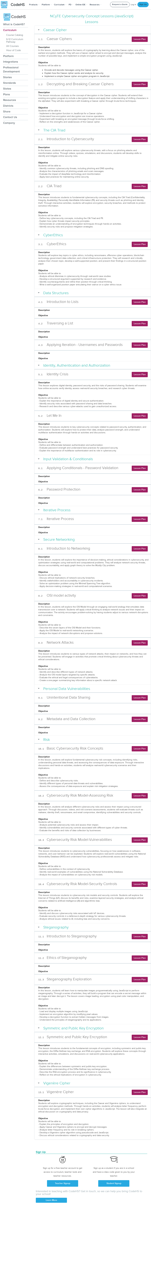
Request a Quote (120, 4)
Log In (133, 4)
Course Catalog (14, 35)
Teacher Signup (62, 1183)
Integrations (10, 61)
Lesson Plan (140, 39)
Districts (8, 105)
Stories (7, 77)
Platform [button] (47, 4)
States (7, 88)
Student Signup (113, 1183)
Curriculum (10, 30)
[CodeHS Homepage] (14, 4)
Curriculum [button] (60, 4)
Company (9, 123)
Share (6, 111)
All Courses (12, 46)
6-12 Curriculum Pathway (14, 40)
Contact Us (10, 117)
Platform (8, 56)
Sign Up (143, 4)
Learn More (51, 1200)
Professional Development (11, 69)
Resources (9, 100)
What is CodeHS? (14, 24)
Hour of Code (13, 50)
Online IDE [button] (81, 4)
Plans (6, 94)
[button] (34, 4)
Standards (9, 83)
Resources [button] (95, 4)
